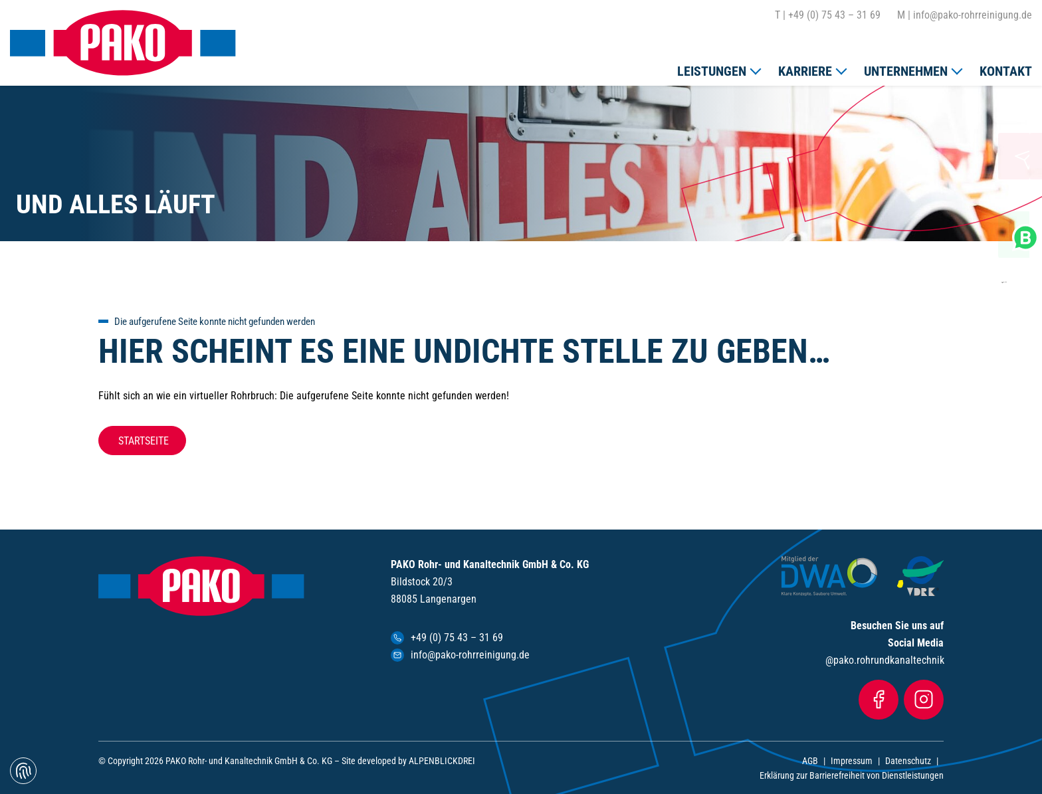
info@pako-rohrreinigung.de (964, 15)
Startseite (142, 441)
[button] (718, 68)
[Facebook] (878, 700)
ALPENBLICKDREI (442, 760)
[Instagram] (924, 700)
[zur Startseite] (123, 43)
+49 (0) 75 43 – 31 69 (828, 15)
